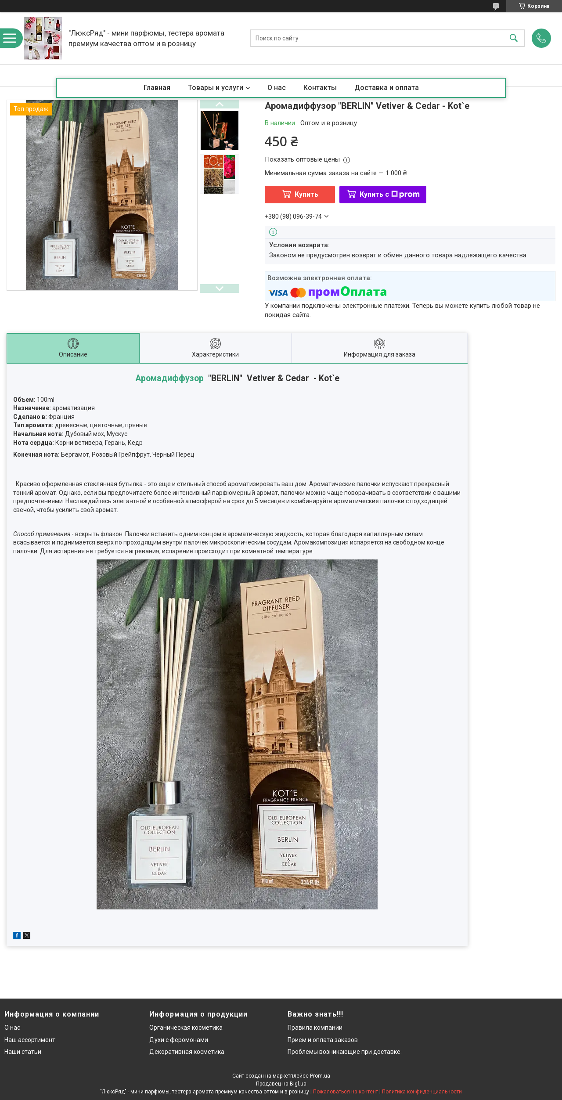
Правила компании (315, 1027)
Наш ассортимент (29, 1039)
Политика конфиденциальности (422, 1092)
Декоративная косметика (186, 1051)
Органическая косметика (186, 1027)
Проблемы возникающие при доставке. (345, 1051)
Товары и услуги (215, 87)
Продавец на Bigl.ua (281, 1084)
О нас (276, 87)
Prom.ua (320, 1076)
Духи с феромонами (178, 1039)
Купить (306, 194)
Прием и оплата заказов (323, 1039)
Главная (157, 87)
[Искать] (513, 38)
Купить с (390, 194)
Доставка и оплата (386, 87)
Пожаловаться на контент (345, 1092)
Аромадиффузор (169, 378)
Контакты (320, 87)
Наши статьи (22, 1051)
